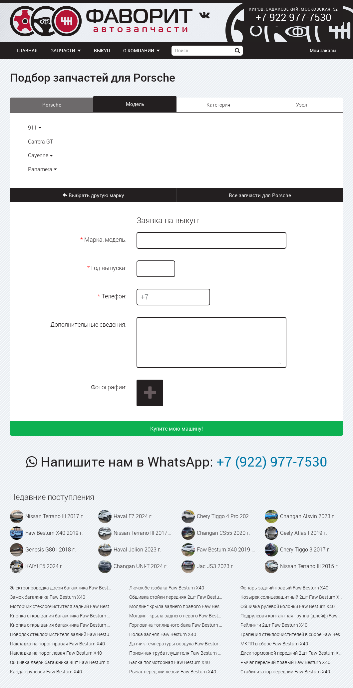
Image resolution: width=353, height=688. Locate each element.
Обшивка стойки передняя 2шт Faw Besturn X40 (176, 597)
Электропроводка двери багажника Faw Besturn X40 (61, 587)
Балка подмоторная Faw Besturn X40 (169, 662)
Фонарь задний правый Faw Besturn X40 (284, 587)
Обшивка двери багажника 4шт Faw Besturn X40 (61, 662)
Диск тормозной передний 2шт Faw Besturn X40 (291, 653)
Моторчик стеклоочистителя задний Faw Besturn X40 (61, 606)
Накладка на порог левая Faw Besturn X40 (56, 653)
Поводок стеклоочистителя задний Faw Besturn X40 (61, 634)
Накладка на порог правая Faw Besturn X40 (57, 643)
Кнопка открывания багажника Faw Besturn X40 (61, 615)
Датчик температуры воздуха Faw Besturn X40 (176, 643)
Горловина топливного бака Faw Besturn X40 (176, 625)
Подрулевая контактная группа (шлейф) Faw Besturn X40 (291, 615)
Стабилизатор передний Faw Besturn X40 (285, 671)
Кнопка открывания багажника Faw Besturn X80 (61, 625)
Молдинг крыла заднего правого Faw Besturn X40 (176, 606)
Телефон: (114, 296)
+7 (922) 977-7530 (271, 462)
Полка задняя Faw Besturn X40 (162, 634)
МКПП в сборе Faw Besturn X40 (274, 643)
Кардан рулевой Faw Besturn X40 (46, 671)
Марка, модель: (105, 239)
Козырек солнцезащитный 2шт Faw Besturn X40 (291, 597)
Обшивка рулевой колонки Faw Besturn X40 (287, 606)
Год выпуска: (109, 268)
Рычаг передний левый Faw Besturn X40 (172, 671)
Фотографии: (109, 387)
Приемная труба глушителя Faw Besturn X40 (176, 653)
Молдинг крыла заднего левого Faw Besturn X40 (176, 615)
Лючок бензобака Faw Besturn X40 (166, 587)
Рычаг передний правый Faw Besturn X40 (285, 662)
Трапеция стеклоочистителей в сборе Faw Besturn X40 (291, 634)
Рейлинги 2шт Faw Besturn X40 (273, 625)
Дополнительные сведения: (88, 324)
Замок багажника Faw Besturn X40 (47, 597)
